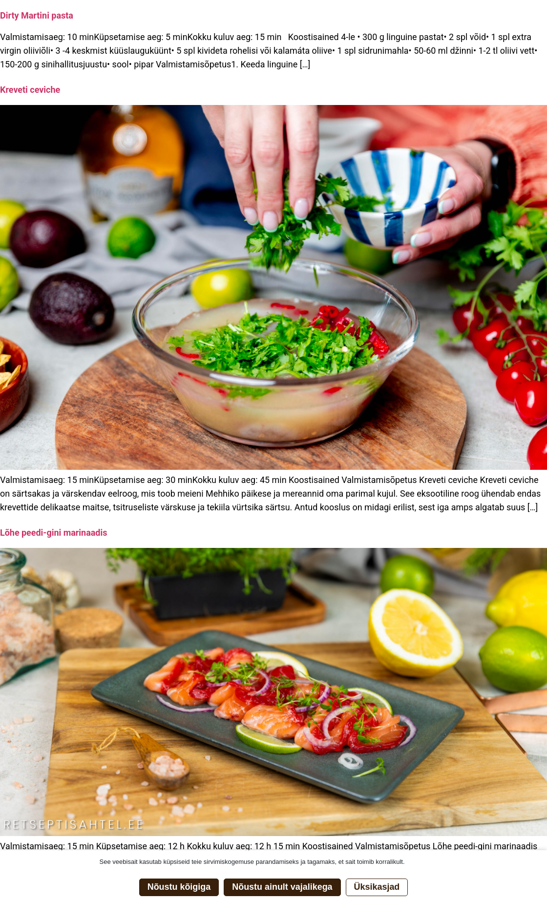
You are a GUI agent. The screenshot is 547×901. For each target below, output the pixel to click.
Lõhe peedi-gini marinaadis (53, 532)
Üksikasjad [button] (377, 887)
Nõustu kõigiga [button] (179, 887)
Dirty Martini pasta (36, 15)
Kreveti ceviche (30, 89)
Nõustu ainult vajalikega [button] (282, 887)
